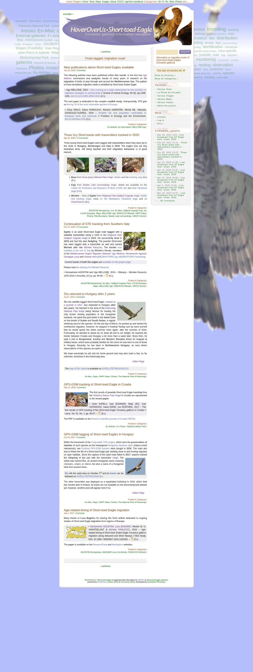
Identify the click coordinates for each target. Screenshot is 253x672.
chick (231, 33)
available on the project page (117, 262)
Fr (163, 1)
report (228, 69)
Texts (91, 1)
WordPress (101, 582)
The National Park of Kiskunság (132, 376)
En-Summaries (124, 127)
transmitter (222, 77)
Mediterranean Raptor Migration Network (90, 253)
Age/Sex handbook (134, 1)
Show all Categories (165, 78)
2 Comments (82, 138)
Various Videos (165, 102)
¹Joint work (21, 21)
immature (231, 47)
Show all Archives (164, 75)
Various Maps (164, 99)
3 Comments (82, 227)
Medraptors (117, 544)
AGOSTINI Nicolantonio (55, 21)
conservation (195, 38)
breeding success (216, 34)
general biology (230, 43)
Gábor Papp (138, 361)
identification (213, 47)
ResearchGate (100, 544)
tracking (209, 77)
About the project (166, 106)
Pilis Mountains (100, 216)
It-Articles (28, 44)
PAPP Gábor (140, 213)
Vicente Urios (90, 256)
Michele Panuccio (93, 247)
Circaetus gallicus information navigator (118, 34)
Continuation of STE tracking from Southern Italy (97, 224)
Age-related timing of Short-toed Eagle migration (96, 510)
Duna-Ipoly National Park (94, 177)
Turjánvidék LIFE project (103, 442)
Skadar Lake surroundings (96, 185)
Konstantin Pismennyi (156, 582)
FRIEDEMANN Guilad (38, 39)
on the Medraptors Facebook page (119, 199)
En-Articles (112, 127)
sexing (217, 73)
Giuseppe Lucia (71, 256)
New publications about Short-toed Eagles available (99, 67)
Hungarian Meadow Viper (120, 445)
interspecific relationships (202, 51)
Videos (42, 77)
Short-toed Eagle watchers (157, 580)
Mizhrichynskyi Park (34, 57)
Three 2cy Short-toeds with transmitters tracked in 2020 (101, 135)
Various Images (165, 96)
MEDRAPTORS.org (108, 256)
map (223, 55)
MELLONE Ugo (139, 127)
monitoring (206, 59)
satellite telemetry (201, 73)
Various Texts (164, 89)
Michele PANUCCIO (119, 529)
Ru (166, 1)
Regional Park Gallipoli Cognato (117, 195)
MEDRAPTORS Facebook (131, 256)
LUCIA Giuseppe (87, 213)
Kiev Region (54, 48)
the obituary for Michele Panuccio (92, 267)
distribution (227, 38)
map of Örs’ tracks (78, 368)
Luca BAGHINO (123, 526)
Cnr (79, 191)
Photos (36, 67)
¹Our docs (35, 21)
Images (105, 1)
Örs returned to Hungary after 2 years (89, 294)
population (194, 69)
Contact (161, 117)
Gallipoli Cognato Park (133, 210)
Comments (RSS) (128, 582)
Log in (160, 120)
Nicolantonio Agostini (136, 253)
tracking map (135, 177)
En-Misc (46, 30)
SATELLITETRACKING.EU (115, 368)
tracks (113, 473)
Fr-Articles (56, 36)
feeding (197, 43)
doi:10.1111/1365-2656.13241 (85, 96)
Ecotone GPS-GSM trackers (96, 448)
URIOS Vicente (139, 216)
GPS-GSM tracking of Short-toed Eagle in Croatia (97, 384)
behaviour (195, 29)
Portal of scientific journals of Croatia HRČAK (113, 419)
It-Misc (38, 44)
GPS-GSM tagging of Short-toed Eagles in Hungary (99, 434)
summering (196, 77)
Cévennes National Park (34, 25)
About (113, 1)
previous (106, 51)
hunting (196, 47)
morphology (223, 60)
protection (216, 69)
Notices (55, 57)
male (216, 54)
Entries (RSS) (112, 582)
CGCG (120, 1)
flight (218, 42)
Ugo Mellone (118, 253)
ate (67, 14)
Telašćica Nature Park (103, 395)
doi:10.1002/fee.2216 (75, 119)
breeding (216, 29)
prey (205, 69)
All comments (167, 201)
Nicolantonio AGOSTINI (102, 526)
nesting (204, 65)
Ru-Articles (41, 72)
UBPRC (141, 580)
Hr (117, 426)
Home (85, 1)
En (159, 1)
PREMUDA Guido (23, 73)
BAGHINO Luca (109, 552)
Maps (56, 52)
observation (223, 65)
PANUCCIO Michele (45, 63)
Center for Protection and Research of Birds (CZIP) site (99, 188)
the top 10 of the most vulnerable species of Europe (92, 104)
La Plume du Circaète (169, 92)
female (209, 42)
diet (212, 38)
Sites (171, 1)
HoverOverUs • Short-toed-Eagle (98, 580)
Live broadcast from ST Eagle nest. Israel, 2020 (170, 137)
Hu (144, 177)
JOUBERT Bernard (58, 44)
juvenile (205, 55)
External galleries (31, 36)
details (117, 177)
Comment (81, 70)
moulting (234, 60)
